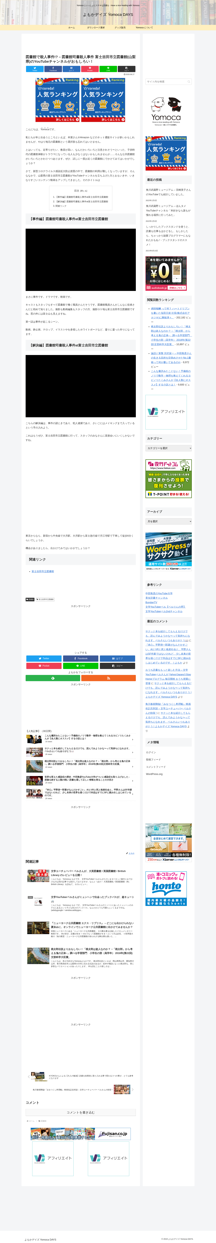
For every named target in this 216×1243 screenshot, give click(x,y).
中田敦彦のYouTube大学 (159, 593)
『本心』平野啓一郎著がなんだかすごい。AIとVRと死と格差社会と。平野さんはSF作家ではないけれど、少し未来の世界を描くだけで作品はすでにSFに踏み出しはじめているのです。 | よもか (168, 653)
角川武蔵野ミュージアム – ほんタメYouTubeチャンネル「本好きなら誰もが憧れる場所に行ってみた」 (168, 210)
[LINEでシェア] (108, 69)
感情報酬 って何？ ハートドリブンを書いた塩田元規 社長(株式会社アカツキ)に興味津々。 (170, 313)
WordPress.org (154, 774)
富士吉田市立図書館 (43, 571)
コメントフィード (156, 767)
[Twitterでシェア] (35, 69)
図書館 (30, 599)
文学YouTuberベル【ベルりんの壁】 (165, 606)
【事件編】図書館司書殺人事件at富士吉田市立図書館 (82, 197)
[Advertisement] (81, 45)
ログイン (151, 752)
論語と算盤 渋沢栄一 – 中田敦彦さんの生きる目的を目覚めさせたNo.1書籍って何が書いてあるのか (171, 358)
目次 (76, 190)
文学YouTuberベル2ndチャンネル (164, 611)
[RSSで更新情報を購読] (108, 678)
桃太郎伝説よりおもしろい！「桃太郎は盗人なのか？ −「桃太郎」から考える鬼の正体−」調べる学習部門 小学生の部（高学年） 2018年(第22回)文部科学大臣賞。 (171, 335)
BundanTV (151, 602)
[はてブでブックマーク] (71, 69)
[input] (168, 82)
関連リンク (61, 206)
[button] (126, 69)
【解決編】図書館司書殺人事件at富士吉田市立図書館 (82, 201)
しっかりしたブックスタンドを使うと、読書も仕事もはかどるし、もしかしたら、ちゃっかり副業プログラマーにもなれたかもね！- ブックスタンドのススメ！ (168, 235)
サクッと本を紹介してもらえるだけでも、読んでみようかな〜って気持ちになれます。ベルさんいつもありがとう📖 (167, 636)
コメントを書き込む (81, 1112)
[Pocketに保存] (90, 69)
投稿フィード (153, 759)
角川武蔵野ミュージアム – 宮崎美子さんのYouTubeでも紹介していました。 (168, 192)
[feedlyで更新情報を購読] (53, 678)
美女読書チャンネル (156, 598)
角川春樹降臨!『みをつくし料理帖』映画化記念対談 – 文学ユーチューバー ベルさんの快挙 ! (168, 708)
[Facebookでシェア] (53, 69)
